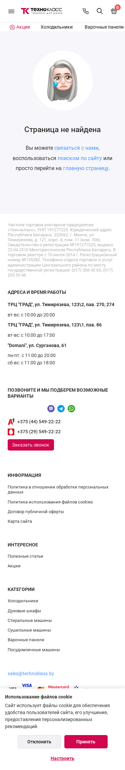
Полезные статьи (25, 556)
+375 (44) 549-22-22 (39, 422)
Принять (85, 741)
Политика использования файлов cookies (50, 501)
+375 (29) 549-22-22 (39, 432)
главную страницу (85, 168)
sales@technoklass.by (31, 673)
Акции (14, 565)
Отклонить (39, 741)
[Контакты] (86, 11)
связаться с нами (76, 148)
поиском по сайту (80, 158)
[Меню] (11, 11)
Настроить (62, 758)
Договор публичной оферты (36, 511)
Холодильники (57, 27)
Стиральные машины (30, 620)
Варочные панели (104, 27)
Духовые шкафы (24, 610)
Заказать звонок (30, 445)
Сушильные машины (29, 630)
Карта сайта (20, 521)
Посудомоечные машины (34, 649)
